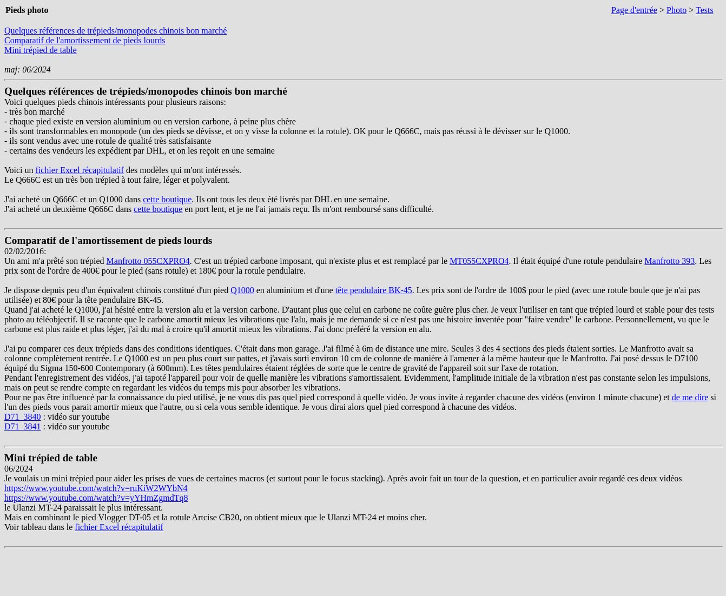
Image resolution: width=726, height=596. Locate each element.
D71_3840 (22, 416)
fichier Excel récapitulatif (79, 170)
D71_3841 (22, 426)
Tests (705, 10)
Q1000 (242, 290)
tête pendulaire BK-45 (373, 290)
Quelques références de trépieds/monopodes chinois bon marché (115, 30)
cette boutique (167, 199)
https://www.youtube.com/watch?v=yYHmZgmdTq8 (96, 497)
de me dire (690, 397)
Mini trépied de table (40, 50)
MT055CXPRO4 (479, 261)
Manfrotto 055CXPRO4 (148, 261)
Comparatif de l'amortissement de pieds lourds (84, 40)
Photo (676, 10)
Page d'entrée (634, 10)
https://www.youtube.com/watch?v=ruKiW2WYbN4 (96, 488)
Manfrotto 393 (669, 261)
